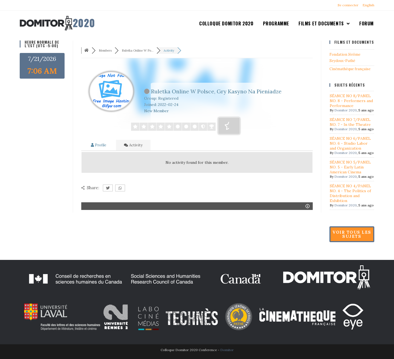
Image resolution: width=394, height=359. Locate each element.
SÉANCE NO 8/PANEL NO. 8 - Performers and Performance (351, 100)
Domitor (227, 350)
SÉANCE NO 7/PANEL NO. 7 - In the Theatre (350, 122)
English (368, 5)
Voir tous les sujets (351, 234)
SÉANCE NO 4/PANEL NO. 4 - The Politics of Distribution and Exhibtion (350, 193)
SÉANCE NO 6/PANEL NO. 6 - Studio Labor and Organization (350, 143)
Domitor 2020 (345, 110)
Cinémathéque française (349, 69)
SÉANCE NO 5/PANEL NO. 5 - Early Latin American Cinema (350, 167)
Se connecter (348, 5)
